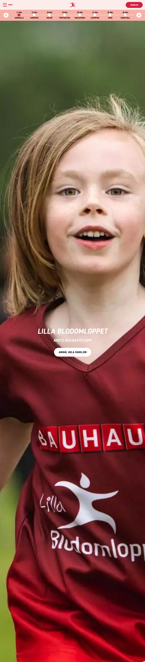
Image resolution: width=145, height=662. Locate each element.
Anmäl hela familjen (73, 352)
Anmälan (134, 5)
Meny (10, 5)
